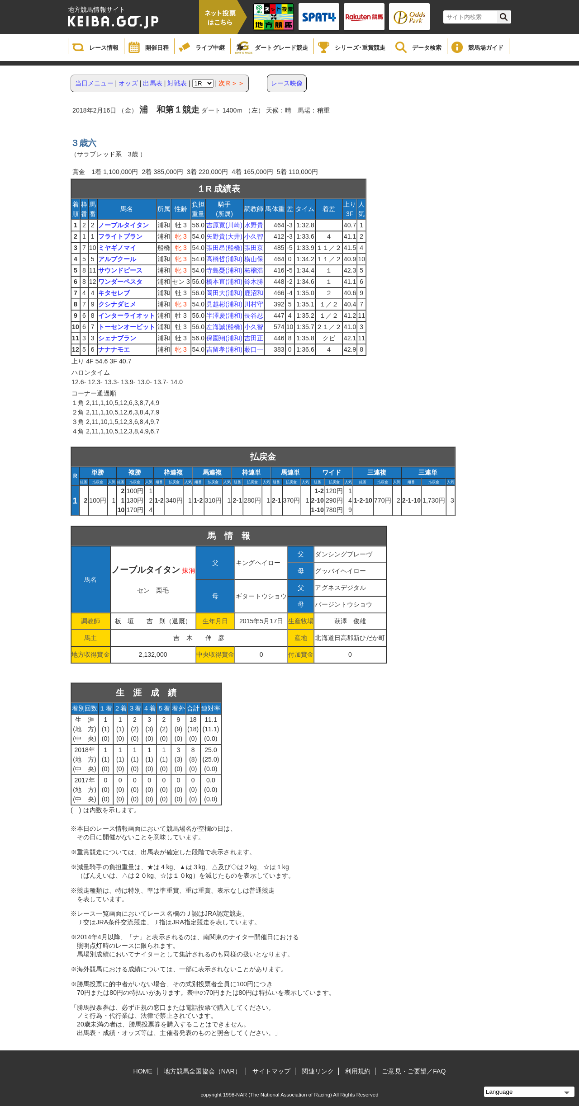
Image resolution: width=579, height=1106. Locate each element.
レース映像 (287, 83)
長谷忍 (253, 315)
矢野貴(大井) (224, 236)
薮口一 (253, 349)
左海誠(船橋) (224, 326)
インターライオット (127, 315)
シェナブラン (117, 338)
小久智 (253, 236)
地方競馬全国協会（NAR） (202, 1071)
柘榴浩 (253, 270)
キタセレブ (114, 293)
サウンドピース (120, 270)
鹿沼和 (253, 293)
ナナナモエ (114, 349)
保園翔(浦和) (224, 338)
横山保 (253, 259)
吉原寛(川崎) (224, 225)
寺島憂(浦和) (224, 270)
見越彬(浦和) (224, 304)
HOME (142, 1071)
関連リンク (318, 1071)
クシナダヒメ (117, 304)
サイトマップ (271, 1071)
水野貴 (253, 225)
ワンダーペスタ (120, 281)
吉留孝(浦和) (224, 349)
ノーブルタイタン (123, 225)
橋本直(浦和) (224, 281)
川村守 (253, 304)
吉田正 (253, 338)
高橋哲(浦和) (224, 259)
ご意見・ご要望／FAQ (414, 1071)
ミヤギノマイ (117, 247)
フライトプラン (120, 236)
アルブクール (117, 259)
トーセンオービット (127, 326)
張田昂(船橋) (224, 247)
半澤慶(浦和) (224, 315)
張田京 (253, 247)
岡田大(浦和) (224, 293)
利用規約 (357, 1071)
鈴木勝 (253, 281)
